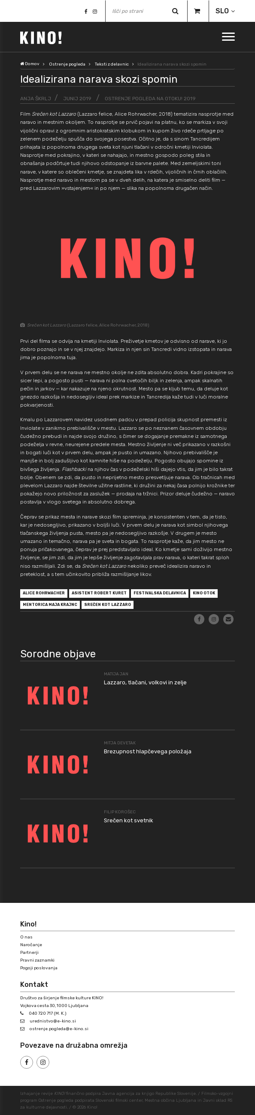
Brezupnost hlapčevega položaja (147, 751)
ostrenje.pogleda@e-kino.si (59, 1028)
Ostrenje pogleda (67, 64)
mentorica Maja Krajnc (50, 604)
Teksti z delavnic (112, 64)
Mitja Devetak (120, 743)
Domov (29, 63)
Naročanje (31, 944)
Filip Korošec (120, 812)
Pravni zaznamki (37, 960)
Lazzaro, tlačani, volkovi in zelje (145, 682)
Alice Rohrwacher (44, 593)
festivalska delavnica (160, 593)
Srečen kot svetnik (128, 820)
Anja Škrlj (35, 99)
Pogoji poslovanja (39, 968)
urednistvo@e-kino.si (53, 1021)
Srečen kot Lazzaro (107, 604)
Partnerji (29, 952)
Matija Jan (116, 674)
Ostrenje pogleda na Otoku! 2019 (150, 99)
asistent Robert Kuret (99, 593)
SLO (222, 11)
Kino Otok (204, 593)
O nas (26, 937)
